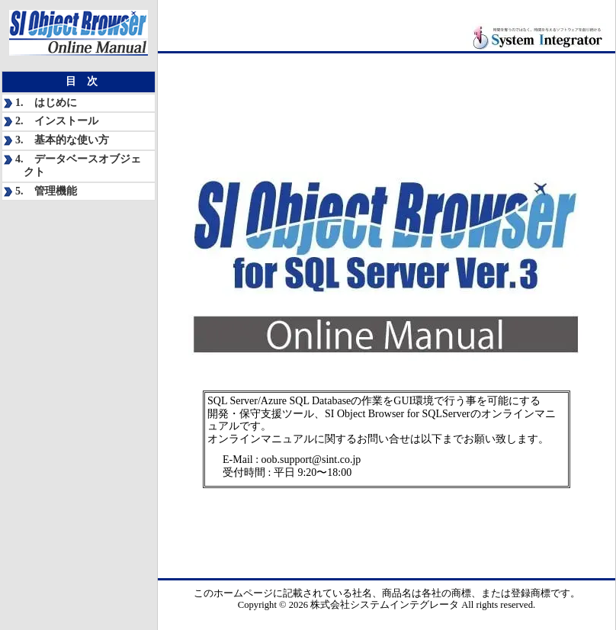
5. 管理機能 (46, 191)
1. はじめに (46, 102)
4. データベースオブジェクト (78, 165)
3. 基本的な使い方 (62, 140)
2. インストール (56, 121)
